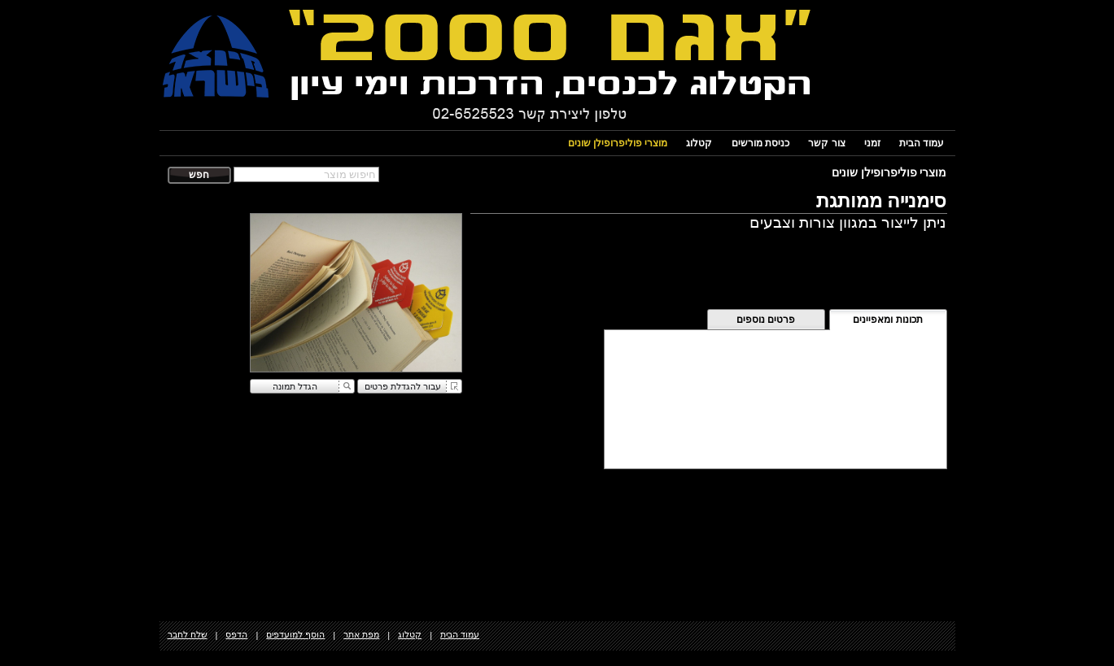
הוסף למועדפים (295, 634)
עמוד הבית (921, 143)
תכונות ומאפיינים (887, 319)
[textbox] (306, 174)
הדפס (236, 634)
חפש (199, 175)
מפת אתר (361, 634)
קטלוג (699, 143)
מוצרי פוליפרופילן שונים (618, 143)
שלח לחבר (188, 634)
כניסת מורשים (760, 143)
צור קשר (826, 143)
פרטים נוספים (765, 319)
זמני (872, 143)
